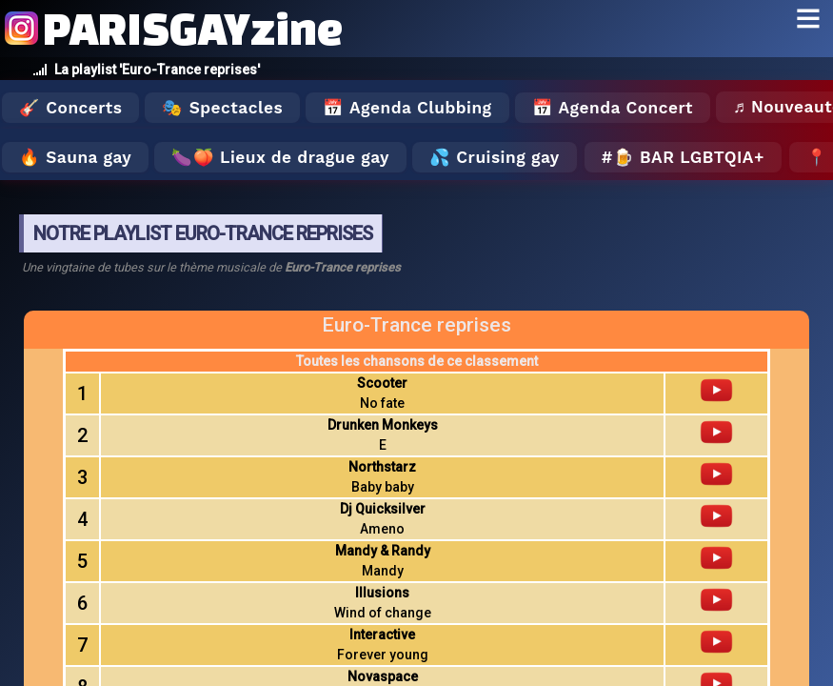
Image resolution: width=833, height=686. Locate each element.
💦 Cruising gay (494, 157)
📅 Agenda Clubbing (407, 107)
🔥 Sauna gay (75, 157)
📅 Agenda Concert (612, 107)
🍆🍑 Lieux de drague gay (280, 157)
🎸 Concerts (70, 107)
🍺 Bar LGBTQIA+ (688, 157)
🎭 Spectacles (222, 107)
